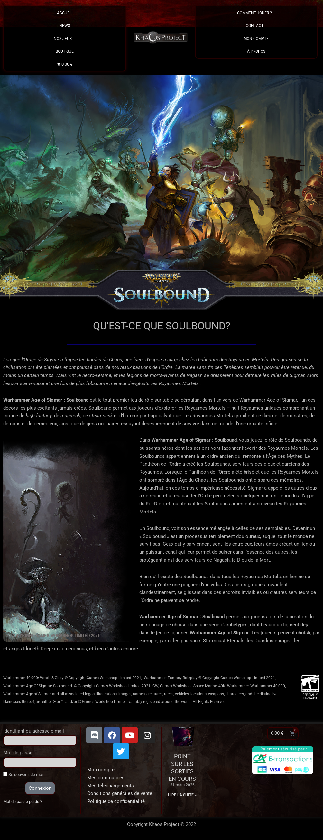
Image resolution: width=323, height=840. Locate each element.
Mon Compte (256, 38)
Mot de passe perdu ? (22, 801)
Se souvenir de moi (23, 774)
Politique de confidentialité (116, 801)
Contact (256, 26)
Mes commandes (106, 777)
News (64, 25)
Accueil (64, 13)
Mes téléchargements (110, 786)
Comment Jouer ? (256, 13)
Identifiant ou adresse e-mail (33, 731)
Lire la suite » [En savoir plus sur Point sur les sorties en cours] (182, 795)
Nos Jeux (64, 38)
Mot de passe (17, 753)
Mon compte (101, 769)
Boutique (65, 51)
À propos (256, 51)
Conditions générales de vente (119, 793)
